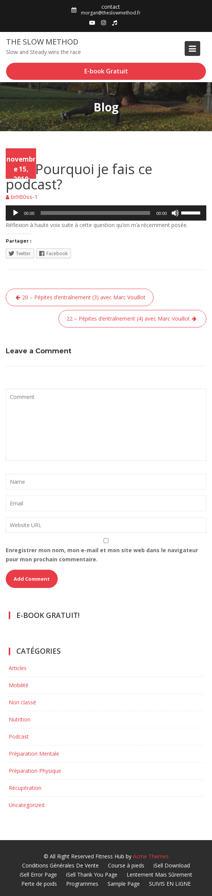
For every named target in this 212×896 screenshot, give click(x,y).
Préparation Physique (35, 770)
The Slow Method (42, 42)
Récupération (25, 787)
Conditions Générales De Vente (60, 865)
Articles (18, 668)
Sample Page (124, 883)
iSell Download (171, 865)
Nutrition (19, 719)
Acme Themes (151, 856)
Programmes (82, 883)
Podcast (16, 153)
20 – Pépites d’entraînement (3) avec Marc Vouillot (84, 297)
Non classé (22, 702)
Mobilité (18, 685)
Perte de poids (39, 883)
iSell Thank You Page (91, 874)
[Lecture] (15, 213)
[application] (106, 213)
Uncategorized (26, 805)
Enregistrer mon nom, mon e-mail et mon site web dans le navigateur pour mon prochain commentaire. (102, 554)
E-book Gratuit (106, 71)
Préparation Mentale (34, 753)
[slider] (95, 213)
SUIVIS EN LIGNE (170, 883)
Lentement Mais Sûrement (159, 874)
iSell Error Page (38, 874)
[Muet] (175, 213)
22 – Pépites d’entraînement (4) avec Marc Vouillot (128, 318)
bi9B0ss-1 (24, 196)
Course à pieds (126, 865)
